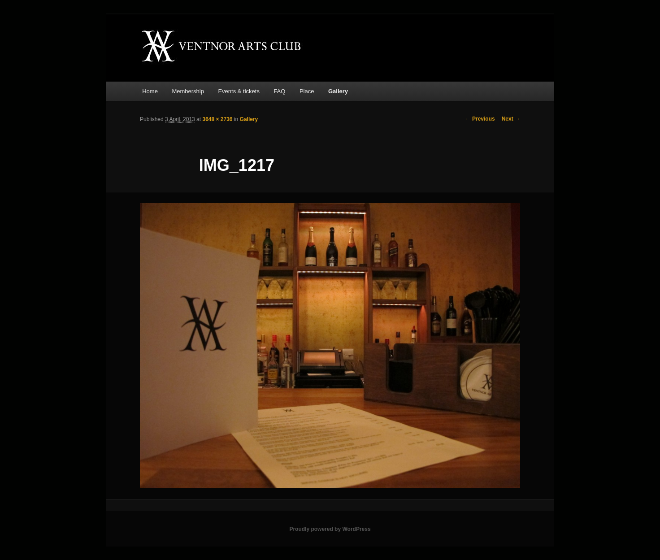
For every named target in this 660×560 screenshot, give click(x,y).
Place (307, 91)
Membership (188, 91)
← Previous (480, 119)
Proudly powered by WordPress (329, 529)
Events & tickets (238, 91)
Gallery (338, 91)
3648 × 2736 (217, 119)
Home (150, 91)
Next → (511, 119)
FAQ (279, 91)
